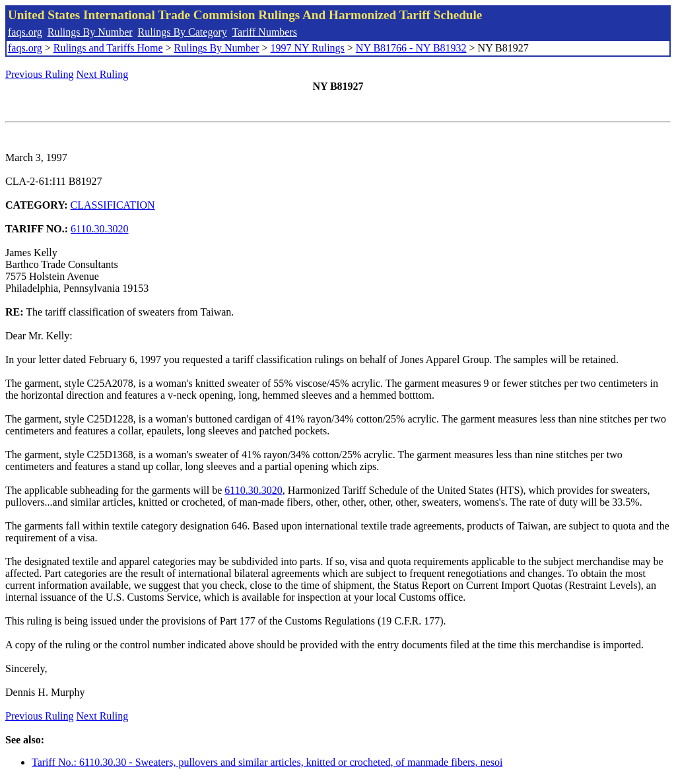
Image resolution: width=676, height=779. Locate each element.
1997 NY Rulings (308, 47)
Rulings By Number (90, 32)
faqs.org (25, 32)
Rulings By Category (182, 32)
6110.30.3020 (99, 228)
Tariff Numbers (264, 32)
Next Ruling (103, 74)
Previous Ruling (39, 74)
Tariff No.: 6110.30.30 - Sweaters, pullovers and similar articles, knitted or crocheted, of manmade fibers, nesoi (267, 762)
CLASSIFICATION (113, 205)
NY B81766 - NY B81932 (411, 47)
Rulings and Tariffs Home (108, 47)
